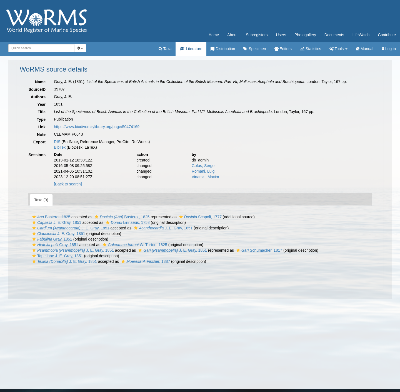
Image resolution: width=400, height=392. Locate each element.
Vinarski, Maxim (205, 177)
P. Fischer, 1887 (145, 261)
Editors (283, 48)
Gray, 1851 (51, 239)
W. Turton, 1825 (134, 244)
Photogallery (305, 35)
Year (42, 104)
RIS (57, 141)
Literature (191, 48)
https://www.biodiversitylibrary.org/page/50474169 (96, 126)
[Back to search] (68, 184)
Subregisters (257, 35)
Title (42, 112)
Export (39, 142)
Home (214, 35)
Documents (334, 35)
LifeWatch (361, 35)
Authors (38, 97)
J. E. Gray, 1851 (56, 222)
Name (40, 82)
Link (42, 127)
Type (41, 119)
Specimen (254, 48)
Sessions (37, 155)
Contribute (387, 35)
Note (41, 134)
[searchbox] (40, 48)
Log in (389, 48)
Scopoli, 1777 (200, 217)
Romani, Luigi (204, 171)
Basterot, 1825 (50, 217)
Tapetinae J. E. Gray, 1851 (57, 256)
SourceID (37, 89)
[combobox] (41, 48)
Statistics (310, 48)
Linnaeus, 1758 (127, 222)
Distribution (223, 48)
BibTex (60, 147)
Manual (364, 48)
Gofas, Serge (203, 165)
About (232, 35)
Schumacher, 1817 (258, 250)
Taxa (165, 48)
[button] (34, 217)
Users (281, 35)
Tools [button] (338, 48)
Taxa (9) (41, 200)
